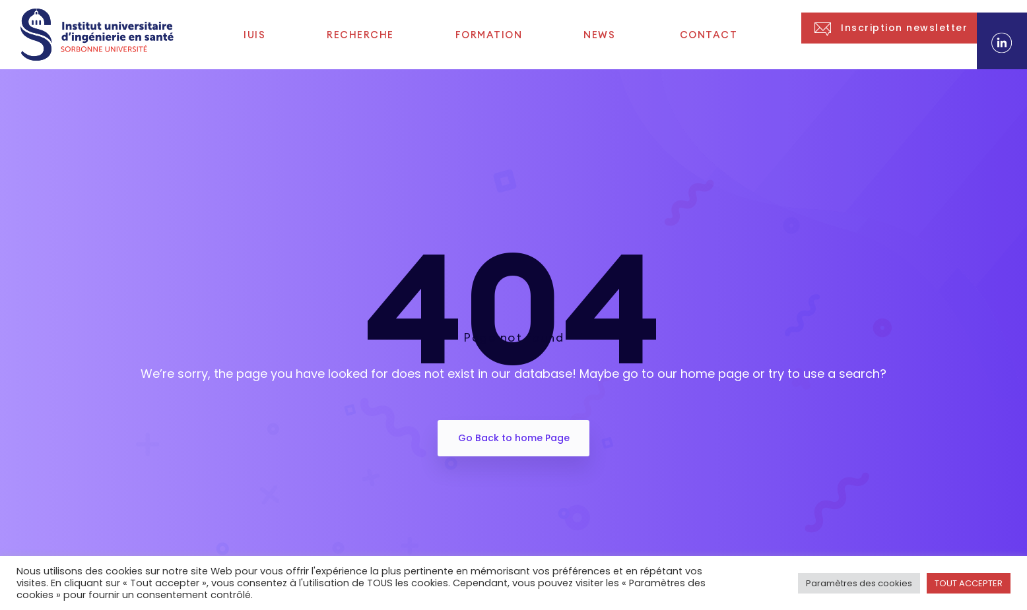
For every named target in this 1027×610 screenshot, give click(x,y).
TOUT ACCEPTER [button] (969, 583)
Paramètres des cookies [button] (859, 583)
